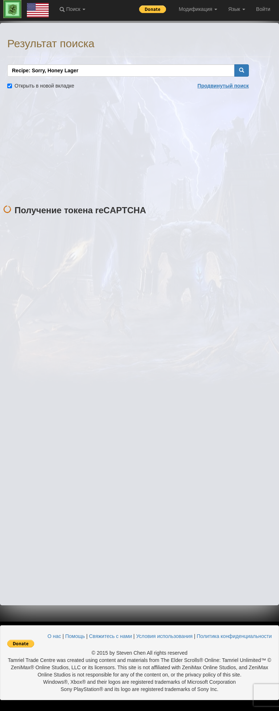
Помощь (75, 636)
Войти (263, 9)
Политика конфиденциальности (234, 636)
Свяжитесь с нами (110, 636)
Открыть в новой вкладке (40, 86)
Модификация (198, 9)
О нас (54, 636)
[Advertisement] (139, 147)
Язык (236, 9)
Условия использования (164, 636)
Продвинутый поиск (223, 86)
